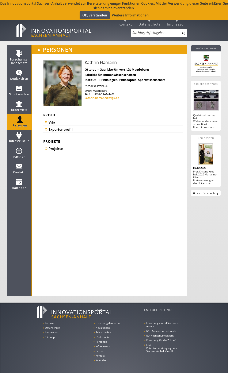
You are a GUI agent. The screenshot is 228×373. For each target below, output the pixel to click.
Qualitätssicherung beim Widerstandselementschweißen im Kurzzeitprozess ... (205, 118)
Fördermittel (19, 105)
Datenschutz (149, 21)
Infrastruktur (19, 136)
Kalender (19, 183)
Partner (19, 152)
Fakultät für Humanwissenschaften (110, 72)
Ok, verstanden (94, 15)
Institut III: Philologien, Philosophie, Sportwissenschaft (125, 77)
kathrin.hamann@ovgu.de (102, 95)
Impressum (177, 21)
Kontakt (125, 21)
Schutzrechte (19, 90)
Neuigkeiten (19, 74)
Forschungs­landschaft (19, 56)
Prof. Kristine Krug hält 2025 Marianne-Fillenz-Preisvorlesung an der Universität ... (205, 175)
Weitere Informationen (130, 15)
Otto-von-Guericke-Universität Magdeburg (117, 67)
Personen (20, 121)
